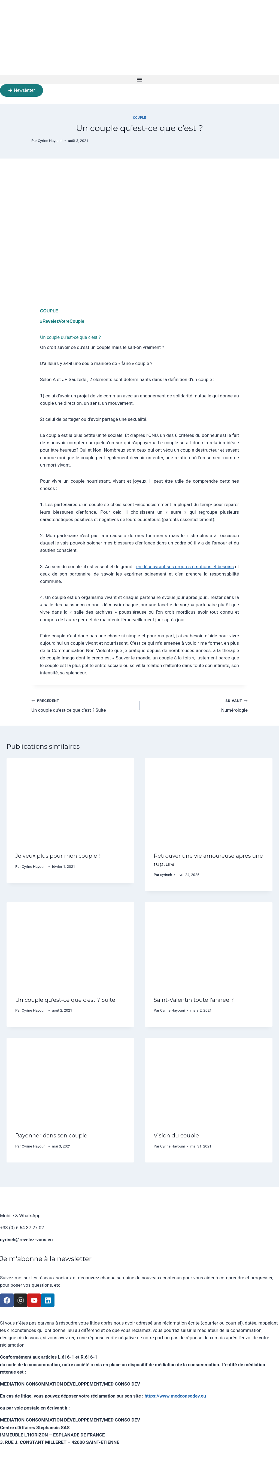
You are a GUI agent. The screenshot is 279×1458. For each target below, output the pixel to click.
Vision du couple (176, 1135)
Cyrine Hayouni (50, 140)
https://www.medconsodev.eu (175, 1396)
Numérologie (196, 705)
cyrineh (166, 874)
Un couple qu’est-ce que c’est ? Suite (83, 705)
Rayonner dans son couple (51, 1135)
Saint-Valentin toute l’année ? (194, 1000)
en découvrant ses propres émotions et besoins (185, 566)
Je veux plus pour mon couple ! (57, 856)
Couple (139, 118)
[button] (139, 79)
